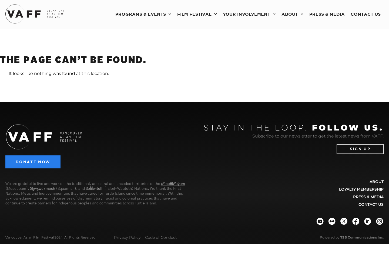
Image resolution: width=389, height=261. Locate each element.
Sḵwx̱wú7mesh (42, 189)
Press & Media (327, 14)
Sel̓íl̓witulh (94, 189)
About (292, 14)
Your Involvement (249, 14)
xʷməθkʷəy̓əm (173, 184)
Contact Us (366, 14)
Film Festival (197, 14)
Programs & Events (143, 14)
